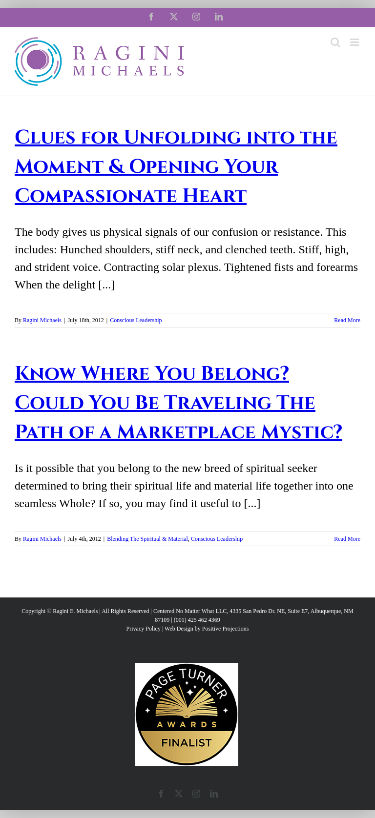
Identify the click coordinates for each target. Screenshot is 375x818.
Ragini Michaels (42, 320)
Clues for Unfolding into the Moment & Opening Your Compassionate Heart (176, 166)
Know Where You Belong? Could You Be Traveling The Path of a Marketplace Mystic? (178, 403)
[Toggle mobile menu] (355, 42)
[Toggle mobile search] (335, 42)
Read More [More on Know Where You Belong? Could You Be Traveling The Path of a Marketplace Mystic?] (347, 538)
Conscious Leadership (136, 320)
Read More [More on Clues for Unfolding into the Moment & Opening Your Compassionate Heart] (347, 320)
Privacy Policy (143, 628)
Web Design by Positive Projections (207, 628)
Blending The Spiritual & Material (147, 538)
